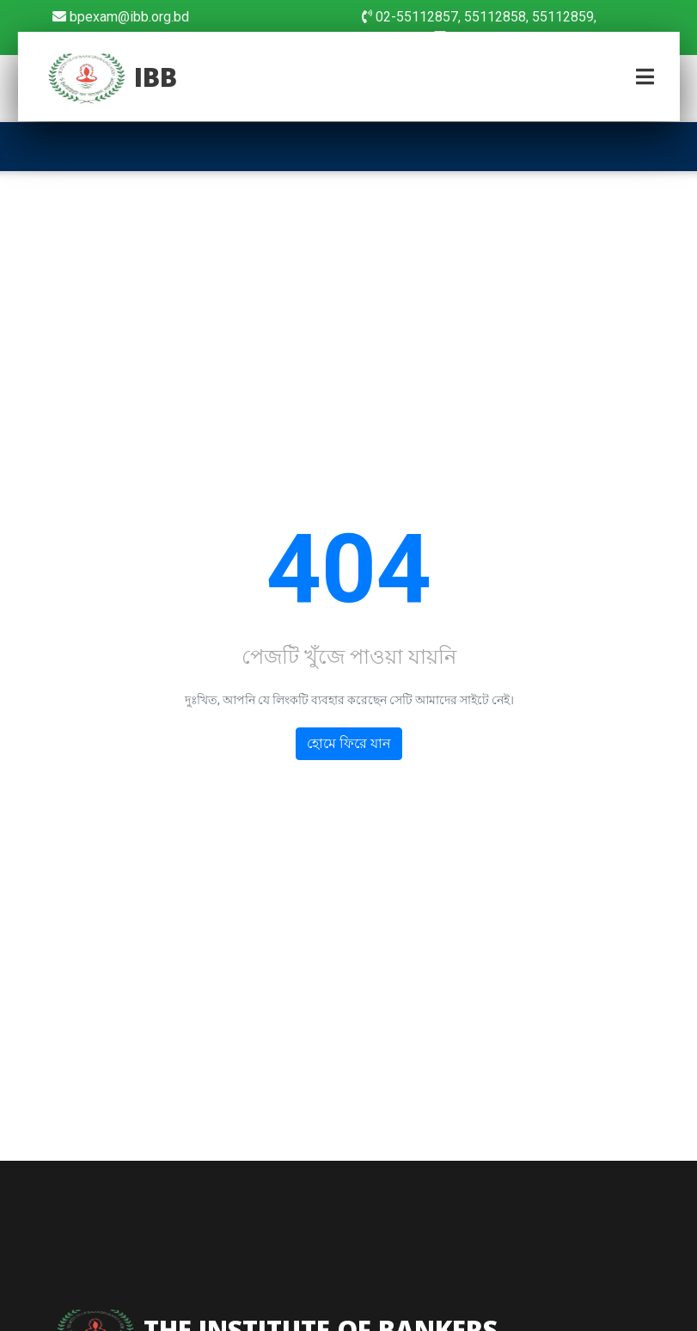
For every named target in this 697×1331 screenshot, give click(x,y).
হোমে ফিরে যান (349, 744)
